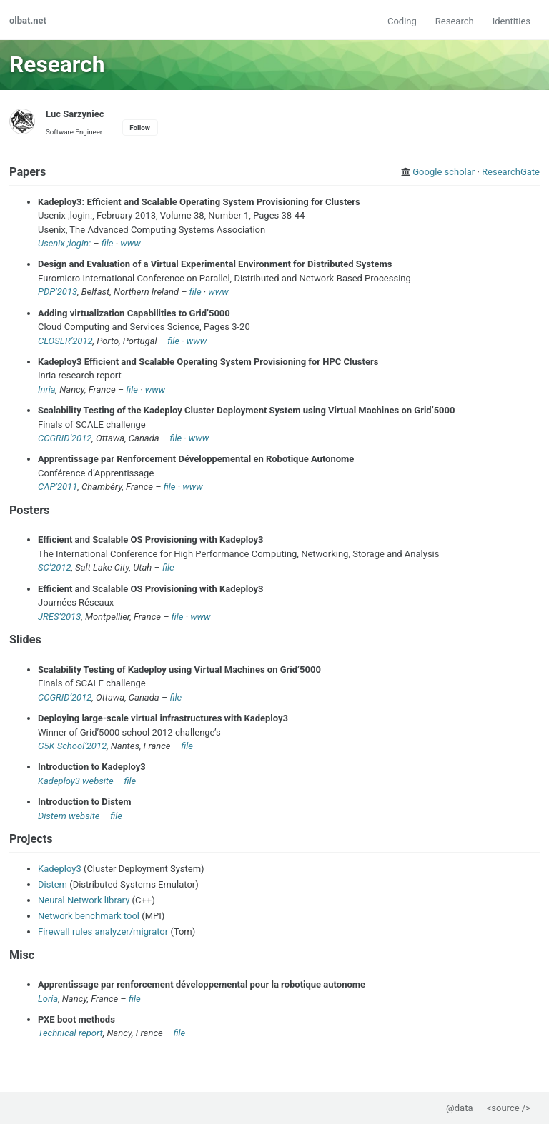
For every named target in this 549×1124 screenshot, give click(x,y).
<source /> (508, 1108)
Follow (139, 127)
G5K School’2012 (72, 746)
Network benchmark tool (88, 915)
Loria (48, 998)
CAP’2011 (57, 486)
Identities (511, 21)
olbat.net (27, 20)
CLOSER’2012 (65, 341)
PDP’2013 (57, 291)
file (108, 243)
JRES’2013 (59, 616)
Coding (402, 21)
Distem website (69, 816)
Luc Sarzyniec (75, 114)
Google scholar (443, 171)
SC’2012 (54, 567)
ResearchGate (511, 171)
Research (454, 21)
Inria (47, 389)
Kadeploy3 (59, 868)
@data (459, 1108)
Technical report (70, 1033)
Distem (52, 884)
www (130, 243)
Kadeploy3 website (76, 781)
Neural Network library (83, 900)
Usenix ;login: (64, 243)
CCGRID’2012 (65, 438)
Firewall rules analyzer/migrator (103, 931)
